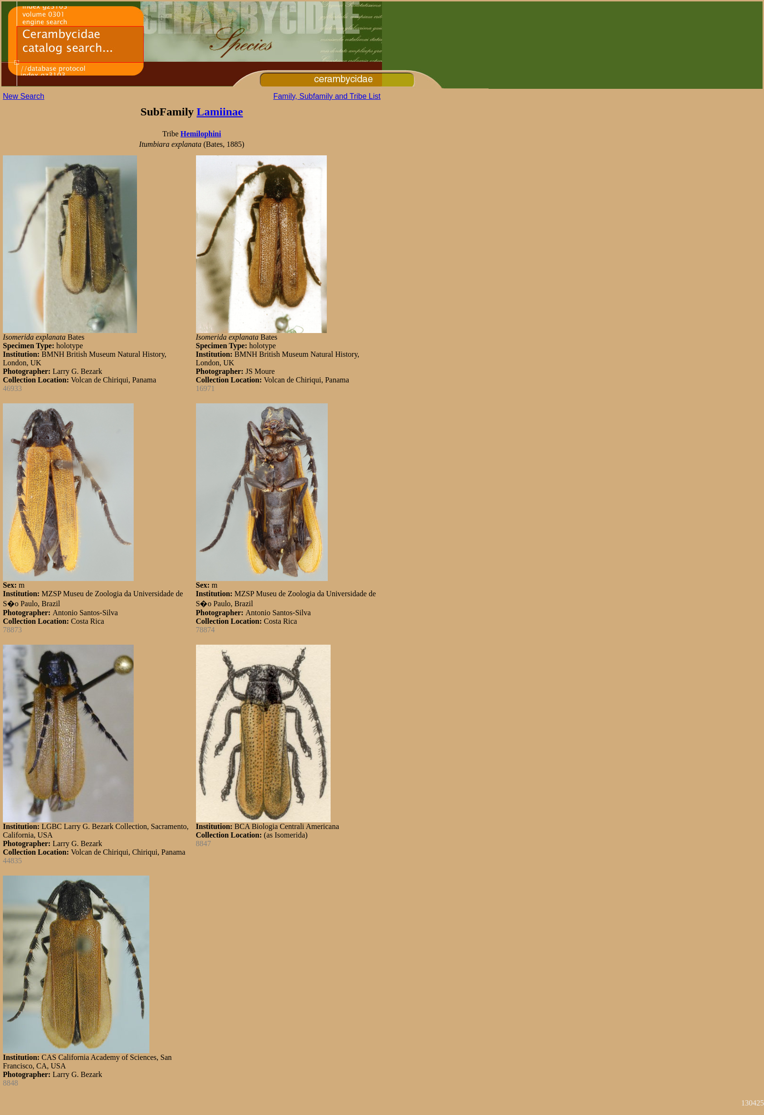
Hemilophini (200, 134)
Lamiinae (219, 111)
